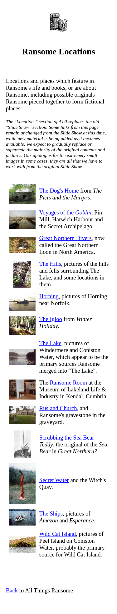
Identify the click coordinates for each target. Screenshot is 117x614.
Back (12, 590)
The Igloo (50, 319)
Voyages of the (65, 212)
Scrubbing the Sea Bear (66, 437)
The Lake (50, 343)
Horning (49, 296)
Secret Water (54, 480)
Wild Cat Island (57, 534)
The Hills (50, 263)
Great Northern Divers (65, 238)
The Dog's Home (59, 190)
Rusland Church (58, 408)
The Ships (51, 513)
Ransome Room (68, 382)
